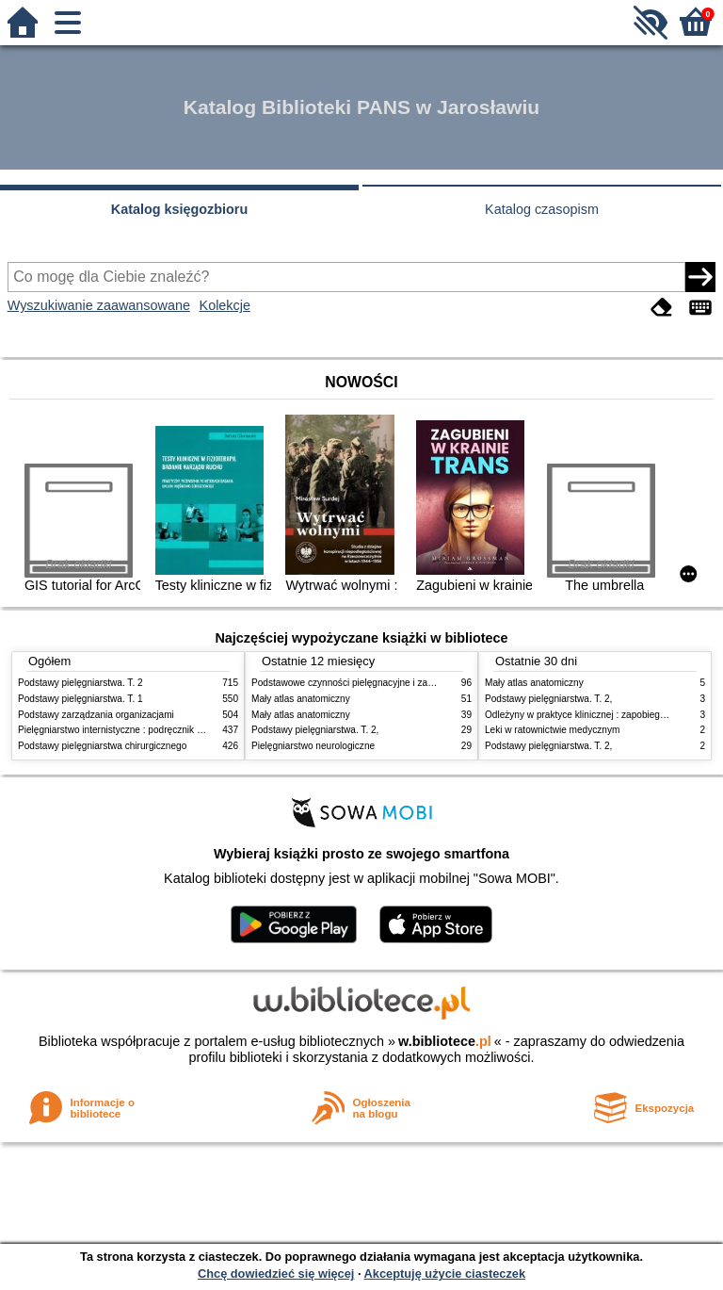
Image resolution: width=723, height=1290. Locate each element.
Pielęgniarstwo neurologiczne (313, 746)
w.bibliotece (444, 1041)
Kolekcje (225, 305)
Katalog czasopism (542, 209)
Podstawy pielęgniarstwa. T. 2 (80, 683)
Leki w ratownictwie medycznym (552, 730)
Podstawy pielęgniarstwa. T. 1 (80, 699)
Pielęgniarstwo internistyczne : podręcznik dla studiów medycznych (158, 730)
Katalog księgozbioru (180, 209)
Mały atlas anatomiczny (300, 699)
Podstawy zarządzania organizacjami (96, 715)
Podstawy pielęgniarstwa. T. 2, (314, 730)
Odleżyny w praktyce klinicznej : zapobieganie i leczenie (602, 715)
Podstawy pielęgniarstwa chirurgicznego (102, 746)
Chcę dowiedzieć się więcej (276, 1273)
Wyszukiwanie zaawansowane (99, 305)
